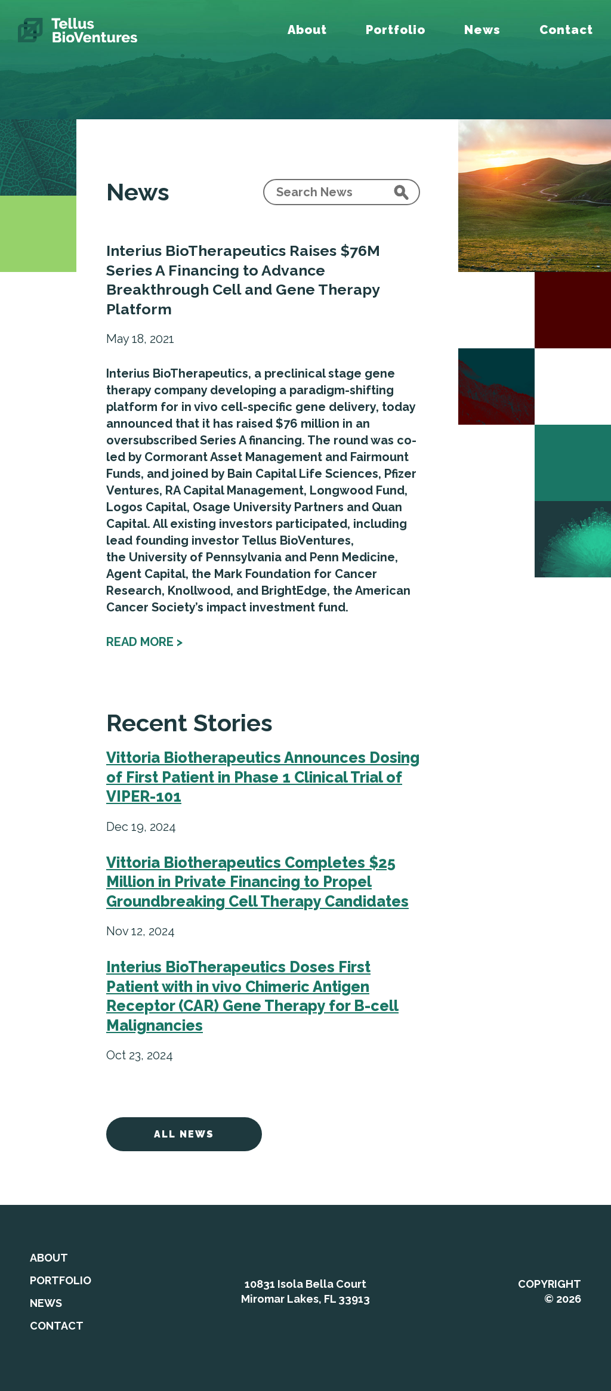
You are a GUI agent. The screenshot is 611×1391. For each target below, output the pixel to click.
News (482, 30)
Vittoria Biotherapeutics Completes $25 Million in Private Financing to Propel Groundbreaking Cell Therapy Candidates (257, 882)
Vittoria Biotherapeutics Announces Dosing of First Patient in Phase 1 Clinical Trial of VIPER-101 (262, 777)
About (307, 30)
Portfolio (395, 30)
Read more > (144, 642)
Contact (566, 30)
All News (184, 1134)
